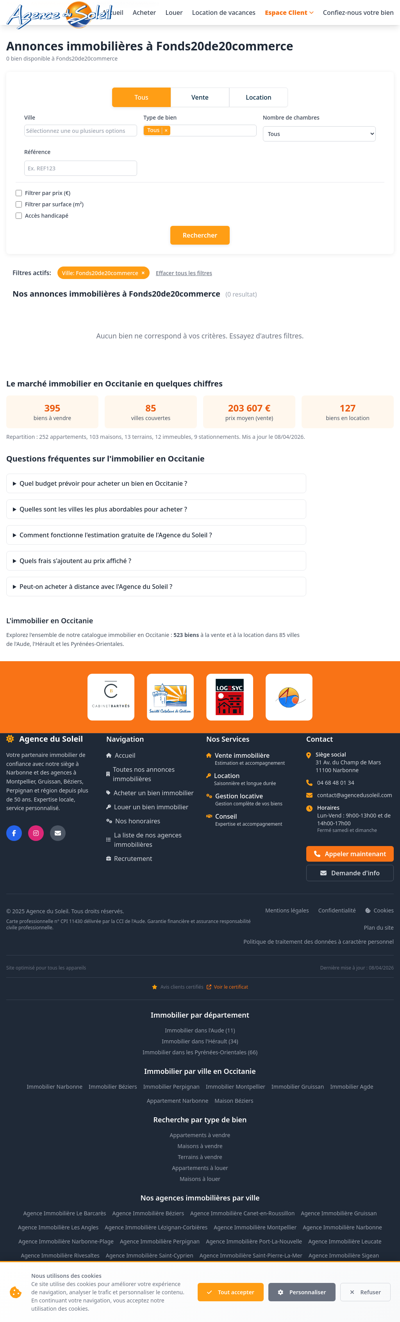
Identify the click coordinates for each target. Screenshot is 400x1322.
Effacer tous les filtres (184, 273)
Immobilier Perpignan (171, 1086)
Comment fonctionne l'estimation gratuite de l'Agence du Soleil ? (116, 535)
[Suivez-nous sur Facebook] (14, 833)
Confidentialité (337, 910)
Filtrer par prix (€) (43, 193)
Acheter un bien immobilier (150, 793)
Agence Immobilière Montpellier (255, 1227)
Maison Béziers (233, 1100)
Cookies (379, 910)
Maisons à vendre (200, 1146)
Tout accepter (230, 1292)
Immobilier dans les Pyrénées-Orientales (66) (200, 1052)
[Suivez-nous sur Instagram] (36, 833)
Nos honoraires (133, 821)
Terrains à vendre (200, 1157)
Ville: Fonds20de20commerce (103, 272)
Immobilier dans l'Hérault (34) (200, 1041)
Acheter (144, 12)
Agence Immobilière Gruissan (339, 1213)
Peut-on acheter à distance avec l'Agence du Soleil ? (96, 586)
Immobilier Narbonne (54, 1086)
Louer (173, 12)
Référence (80, 162)
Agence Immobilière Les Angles (58, 1227)
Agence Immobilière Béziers (148, 1213)
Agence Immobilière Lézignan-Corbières (156, 1227)
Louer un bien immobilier (147, 807)
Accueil (112, 12)
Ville (80, 127)
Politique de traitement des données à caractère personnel (318, 941)
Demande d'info (350, 873)
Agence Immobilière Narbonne (342, 1227)
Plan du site (379, 927)
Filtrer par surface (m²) (50, 204)
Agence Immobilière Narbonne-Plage (66, 1241)
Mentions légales (287, 910)
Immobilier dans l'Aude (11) (200, 1030)
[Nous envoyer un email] (58, 833)
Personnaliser (302, 1292)
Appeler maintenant (350, 854)
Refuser (365, 1292)
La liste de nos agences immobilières (144, 840)
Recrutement (129, 858)
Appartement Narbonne (178, 1100)
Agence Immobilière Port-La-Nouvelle (254, 1241)
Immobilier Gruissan (297, 1086)
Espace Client (289, 12)
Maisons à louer (200, 1178)
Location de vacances (223, 12)
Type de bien (199, 127)
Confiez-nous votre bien (358, 12)
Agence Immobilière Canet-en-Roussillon (242, 1213)
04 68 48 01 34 (335, 782)
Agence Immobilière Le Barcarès (64, 1213)
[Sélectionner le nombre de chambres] (319, 133)
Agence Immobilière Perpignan (160, 1241)
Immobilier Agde (351, 1086)
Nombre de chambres (319, 127)
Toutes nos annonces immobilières (140, 774)
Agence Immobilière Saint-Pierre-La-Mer (251, 1255)
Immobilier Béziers (113, 1086)
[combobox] (81, 130)
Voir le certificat (227, 987)
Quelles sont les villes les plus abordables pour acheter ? (103, 509)
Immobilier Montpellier (235, 1086)
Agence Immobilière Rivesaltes (60, 1255)
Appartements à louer (200, 1168)
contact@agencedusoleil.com (354, 795)
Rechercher (200, 235)
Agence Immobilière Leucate (345, 1241)
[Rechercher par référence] (80, 168)
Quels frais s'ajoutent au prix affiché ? (75, 560)
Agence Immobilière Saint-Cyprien (149, 1255)
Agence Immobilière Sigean (344, 1255)
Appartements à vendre (200, 1135)
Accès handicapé (42, 215)
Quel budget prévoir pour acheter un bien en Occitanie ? (103, 483)
